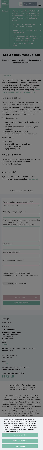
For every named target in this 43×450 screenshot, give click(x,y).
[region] (21, 433)
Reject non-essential (20, 440)
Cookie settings (20, 446)
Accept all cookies (20, 435)
